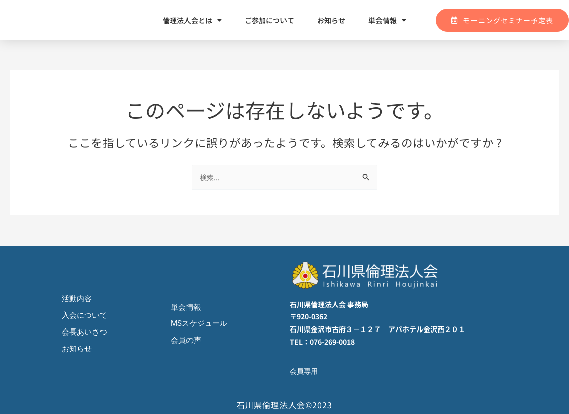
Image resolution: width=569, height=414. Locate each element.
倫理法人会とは (192, 20)
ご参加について (269, 20)
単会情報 (387, 20)
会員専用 (305, 371)
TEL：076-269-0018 (322, 342)
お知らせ (331, 20)
